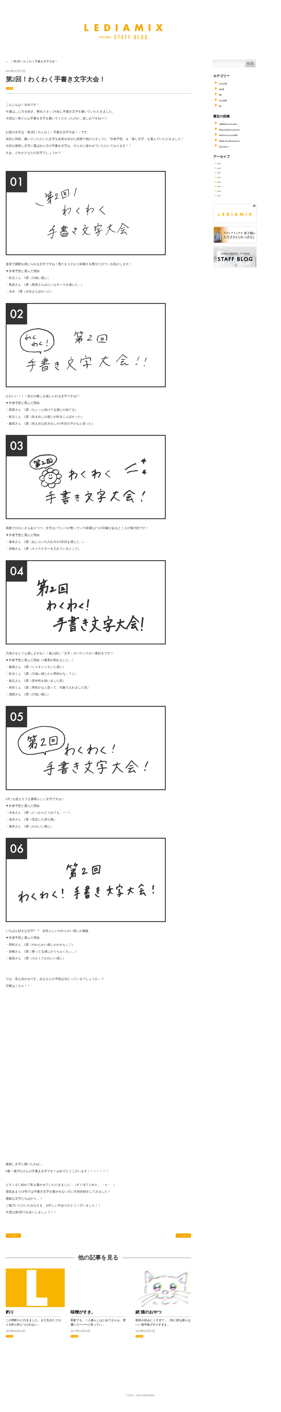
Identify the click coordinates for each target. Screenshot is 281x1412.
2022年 (225, 173)
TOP (8, 61)
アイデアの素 (229, 82)
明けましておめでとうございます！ (245, 129)
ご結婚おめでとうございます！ (242, 123)
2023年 (225, 168)
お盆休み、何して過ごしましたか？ (245, 140)
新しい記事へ (17, 1238)
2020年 (225, 183)
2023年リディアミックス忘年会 (242, 134)
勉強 (222, 94)
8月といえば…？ (231, 145)
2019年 (225, 188)
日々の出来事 (15, 88)
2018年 (225, 193)
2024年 (225, 163)
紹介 (222, 105)
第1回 (19, 113)
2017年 (225, 198)
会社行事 (225, 88)
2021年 (225, 178)
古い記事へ (181, 1238)
